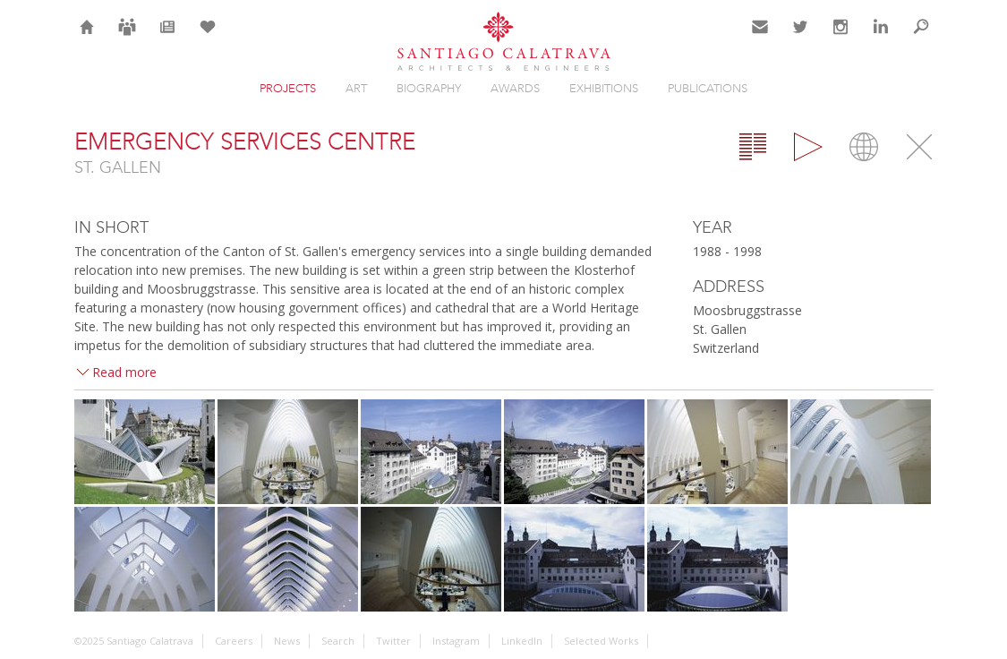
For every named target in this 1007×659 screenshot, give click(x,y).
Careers (127, 37)
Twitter (801, 37)
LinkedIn (880, 37)
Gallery (808, 147)
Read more (124, 372)
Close (919, 147)
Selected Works (601, 640)
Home (87, 37)
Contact (760, 37)
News (167, 37)
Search (921, 37)
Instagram (840, 37)
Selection (207, 37)
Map (863, 147)
